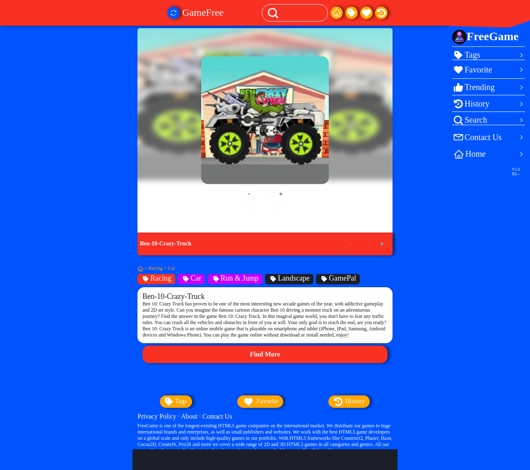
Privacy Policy (156, 416)
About (189, 416)
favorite (260, 401)
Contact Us (217, 416)
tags (176, 401)
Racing (156, 268)
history (349, 401)
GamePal (338, 278)
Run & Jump (235, 278)
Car (171, 268)
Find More (265, 354)
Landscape (289, 278)
